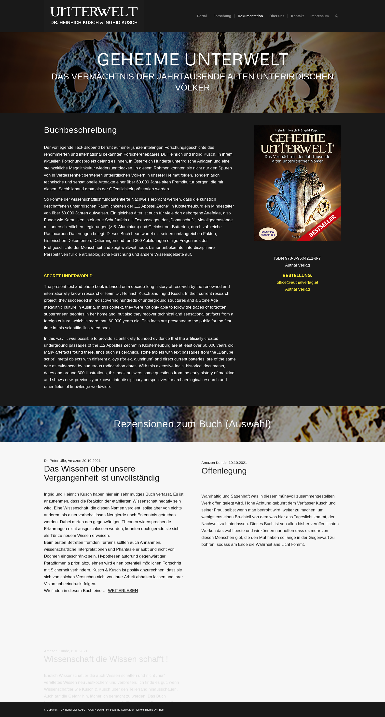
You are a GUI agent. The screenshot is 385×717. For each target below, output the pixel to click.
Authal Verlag (297, 289)
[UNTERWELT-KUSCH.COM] (94, 16)
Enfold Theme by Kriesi (150, 709)
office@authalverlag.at (297, 282)
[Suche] (336, 16)
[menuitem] (202, 16)
